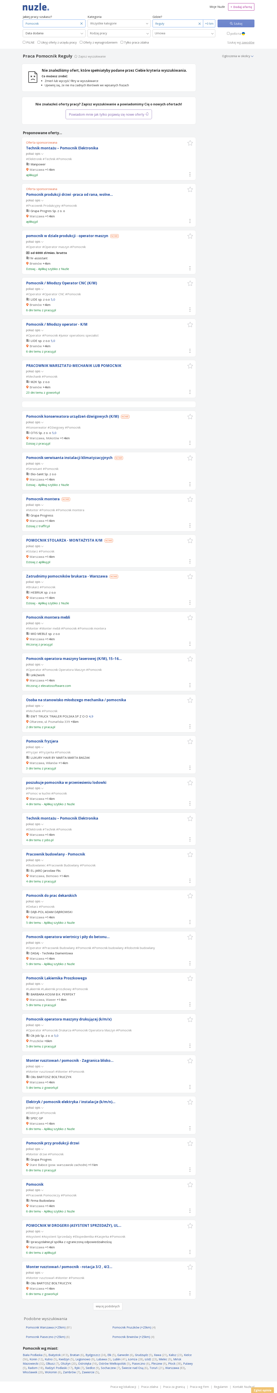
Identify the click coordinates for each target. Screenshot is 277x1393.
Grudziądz (141, 1355)
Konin (33, 1359)
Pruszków (36, 1041)
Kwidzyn (64, 1359)
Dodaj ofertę (241, 7)
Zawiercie (88, 1372)
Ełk (109, 1355)
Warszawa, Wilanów (44, 763)
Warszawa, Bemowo (44, 876)
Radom (33, 1368)
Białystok (54, 1355)
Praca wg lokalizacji (123, 1387)
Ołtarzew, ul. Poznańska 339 (50, 722)
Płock (172, 1363)
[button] (190, 142)
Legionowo (82, 1359)
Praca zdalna (149, 1387)
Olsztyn (66, 1363)
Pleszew (156, 1363)
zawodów (248, 42)
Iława (157, 1355)
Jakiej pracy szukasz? (37, 17)
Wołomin (51, 1372)
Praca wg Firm (199, 1387)
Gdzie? (157, 17)
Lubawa (101, 1359)
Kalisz (172, 1355)
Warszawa (37, 169)
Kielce (188, 1355)
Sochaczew (108, 1368)
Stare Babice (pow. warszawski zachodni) (58, 1165)
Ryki (77, 1368)
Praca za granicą (174, 1387)
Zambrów (69, 1372)
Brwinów (36, 263)
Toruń (153, 1368)
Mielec (163, 1359)
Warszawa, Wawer (43, 999)
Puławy (188, 1363)
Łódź (148, 1359)
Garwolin (123, 1355)
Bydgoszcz (92, 1355)
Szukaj (237, 23)
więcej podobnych (108, 1306)
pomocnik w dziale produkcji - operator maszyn (67, 235)
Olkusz (50, 1363)
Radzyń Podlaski (56, 1368)
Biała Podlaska (32, 1355)
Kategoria (94, 17)
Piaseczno (138, 1363)
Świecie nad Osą (133, 1368)
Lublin (117, 1359)
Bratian (75, 1355)
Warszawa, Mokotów (44, 438)
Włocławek (30, 1372)
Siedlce (90, 1368)
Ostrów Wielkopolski (112, 1363)
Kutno (49, 1359)
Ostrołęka (84, 1363)
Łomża (132, 1359)
